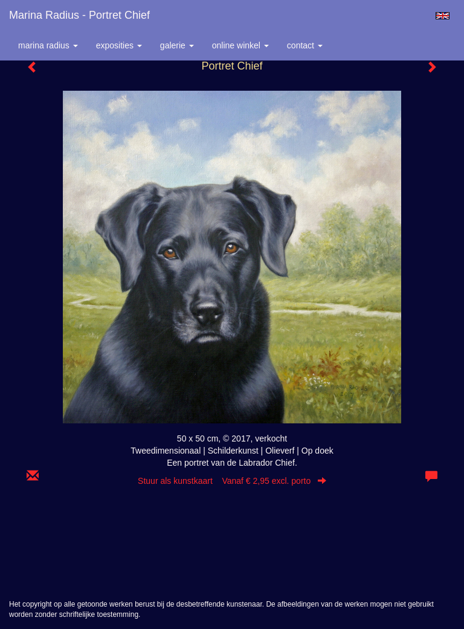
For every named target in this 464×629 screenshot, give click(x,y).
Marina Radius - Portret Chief (79, 15)
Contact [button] (305, 45)
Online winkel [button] (240, 45)
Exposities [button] (119, 45)
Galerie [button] (177, 45)
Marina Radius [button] (48, 45)
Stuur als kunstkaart (232, 481)
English (443, 15)
